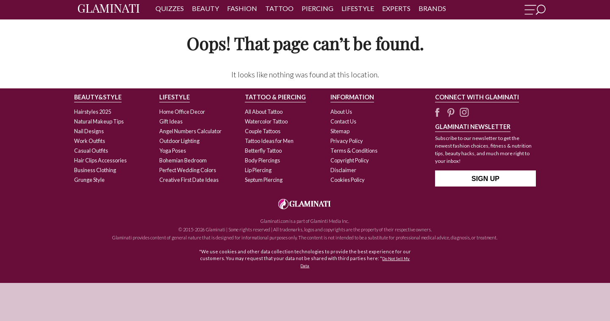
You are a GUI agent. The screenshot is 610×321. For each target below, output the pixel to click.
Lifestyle (357, 8)
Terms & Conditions (353, 150)
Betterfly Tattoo (263, 150)
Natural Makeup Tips (99, 121)
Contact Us (343, 121)
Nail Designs (89, 131)
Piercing (317, 8)
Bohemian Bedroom (183, 160)
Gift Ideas (171, 121)
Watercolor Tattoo (266, 121)
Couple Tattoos (262, 131)
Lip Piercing (258, 170)
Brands (432, 8)
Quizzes (169, 8)
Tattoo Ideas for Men (269, 140)
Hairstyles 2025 (92, 111)
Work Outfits (89, 140)
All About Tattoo (264, 111)
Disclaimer (343, 170)
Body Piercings (262, 160)
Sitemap (339, 131)
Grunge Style (89, 179)
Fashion (242, 8)
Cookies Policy (347, 179)
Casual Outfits (91, 150)
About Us (341, 111)
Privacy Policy (346, 140)
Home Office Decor (182, 111)
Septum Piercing (264, 179)
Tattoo (279, 8)
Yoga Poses (172, 150)
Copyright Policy (349, 160)
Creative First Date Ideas (189, 179)
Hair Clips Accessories (100, 160)
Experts (396, 8)
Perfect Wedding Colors (187, 170)
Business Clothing (95, 170)
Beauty (205, 8)
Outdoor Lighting (179, 140)
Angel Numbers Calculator (190, 131)
